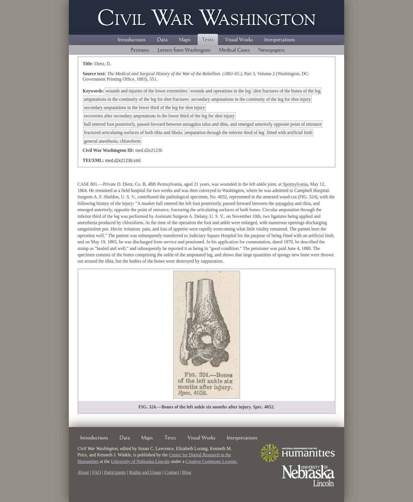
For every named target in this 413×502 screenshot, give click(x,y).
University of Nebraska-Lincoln (140, 461)
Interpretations (279, 40)
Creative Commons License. (212, 461)
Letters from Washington (184, 50)
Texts (208, 40)
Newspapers (271, 50)
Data (162, 40)
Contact (172, 472)
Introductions (132, 40)
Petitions (140, 50)
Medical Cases (234, 50)
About (83, 472)
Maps (184, 40)
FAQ (96, 472)
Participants (115, 472)
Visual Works (239, 40)
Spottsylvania (295, 184)
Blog (186, 472)
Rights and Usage (145, 472)
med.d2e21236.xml (123, 160)
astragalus (284, 203)
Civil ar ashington (206, 17)
